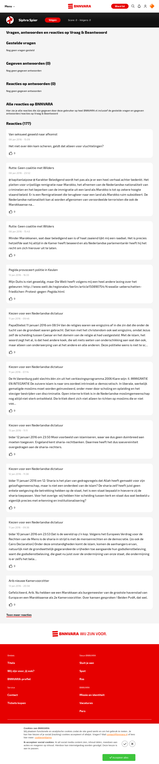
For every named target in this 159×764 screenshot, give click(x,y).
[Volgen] (53, 20)
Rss (82, 679)
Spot (83, 670)
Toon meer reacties (19, 614)
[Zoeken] (133, 6)
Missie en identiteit (92, 694)
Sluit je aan (87, 662)
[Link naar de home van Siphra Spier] (10, 20)
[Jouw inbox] (139, 6)
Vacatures (86, 702)
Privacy (12, 727)
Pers (82, 711)
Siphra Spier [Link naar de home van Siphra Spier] (28, 20)
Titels (11, 662)
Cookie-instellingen (32, 727)
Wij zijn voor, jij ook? (20, 670)
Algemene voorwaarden (62, 727)
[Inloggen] (145, 6)
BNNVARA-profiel (19, 679)
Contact (12, 694)
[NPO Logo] (152, 6)
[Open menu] (10, 6)
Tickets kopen (16, 702)
